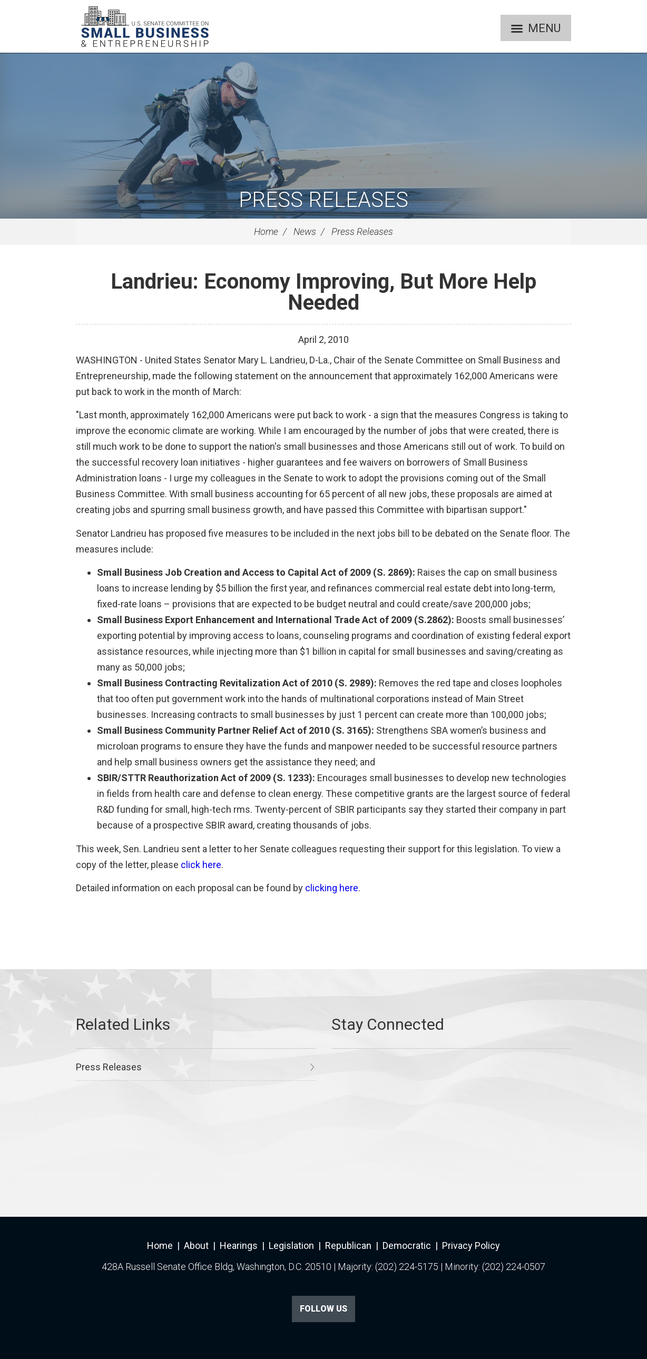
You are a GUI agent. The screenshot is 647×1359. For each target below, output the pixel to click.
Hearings (239, 1245)
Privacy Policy (471, 1245)
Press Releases (323, 200)
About (196, 1245)
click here (201, 864)
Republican (348, 1245)
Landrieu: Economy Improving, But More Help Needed (323, 292)
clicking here (331, 887)
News (304, 231)
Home (266, 231)
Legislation (291, 1245)
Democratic (407, 1245)
